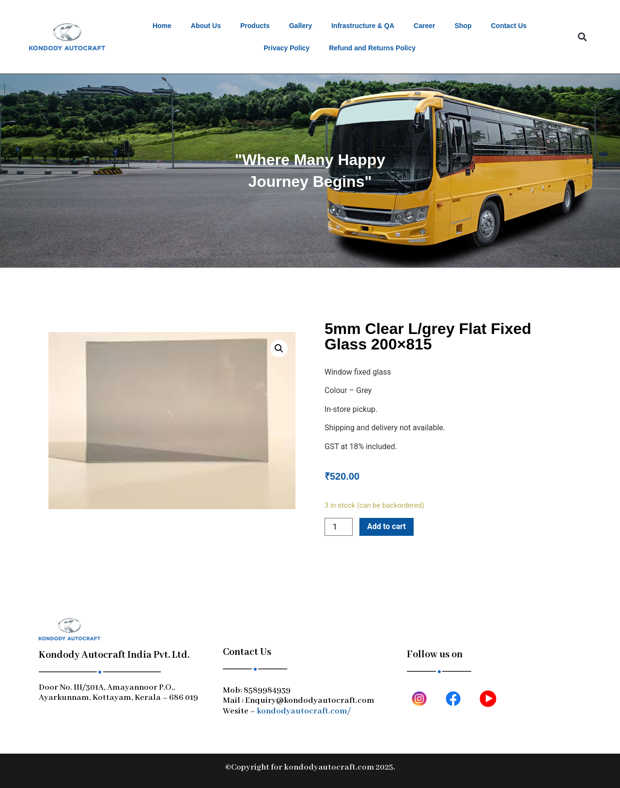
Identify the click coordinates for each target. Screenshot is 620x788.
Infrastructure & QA (362, 26)
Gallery (300, 26)
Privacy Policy (287, 48)
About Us (206, 26)
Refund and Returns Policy (372, 48)
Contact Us (509, 26)
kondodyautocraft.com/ (304, 711)
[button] (582, 37)
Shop (462, 26)
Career (424, 26)
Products (255, 26)
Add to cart (386, 526)
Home (162, 26)
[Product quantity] (339, 527)
